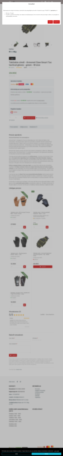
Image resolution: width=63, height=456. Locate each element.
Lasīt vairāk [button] (56, 451)
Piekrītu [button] (46, 453)
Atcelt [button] (60, 448)
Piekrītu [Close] (50, 21)
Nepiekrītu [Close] (56, 21)
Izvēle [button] (16, 453)
